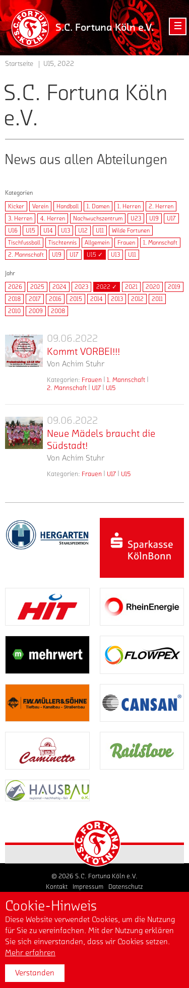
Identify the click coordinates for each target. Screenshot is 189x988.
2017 (35, 299)
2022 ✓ (106, 287)
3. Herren (20, 218)
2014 (96, 299)
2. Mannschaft (26, 255)
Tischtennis (62, 243)
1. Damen (98, 206)
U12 (83, 230)
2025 (37, 287)
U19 (154, 218)
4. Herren (52, 218)
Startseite (19, 63)
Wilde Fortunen (131, 230)
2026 (15, 287)
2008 (58, 311)
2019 (174, 287)
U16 (13, 230)
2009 (36, 311)
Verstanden (34, 973)
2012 (137, 299)
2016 (55, 299)
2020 (153, 287)
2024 (59, 287)
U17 (171, 218)
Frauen (126, 243)
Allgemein (97, 243)
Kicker (16, 206)
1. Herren (129, 206)
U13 (65, 230)
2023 (81, 287)
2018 (14, 299)
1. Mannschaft (160, 243)
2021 (131, 287)
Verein (40, 206)
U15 (30, 230)
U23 (136, 218)
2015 (76, 299)
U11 (100, 230)
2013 (117, 299)
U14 (48, 230)
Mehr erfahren (30, 953)
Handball (67, 206)
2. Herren (161, 206)
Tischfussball (24, 243)
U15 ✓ (95, 255)
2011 (157, 299)
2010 (14, 311)
